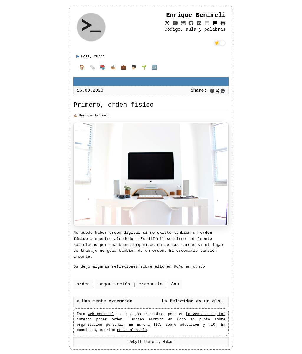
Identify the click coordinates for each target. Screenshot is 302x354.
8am (175, 284)
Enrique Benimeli (94, 115)
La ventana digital (205, 314)
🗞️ (92, 68)
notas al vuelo (132, 329)
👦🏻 (134, 68)
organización (114, 284)
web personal (101, 314)
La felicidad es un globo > (195, 301)
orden (83, 284)
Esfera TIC (148, 324)
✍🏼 (113, 68)
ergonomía (151, 284)
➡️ (154, 68)
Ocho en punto (193, 319)
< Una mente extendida (104, 301)
